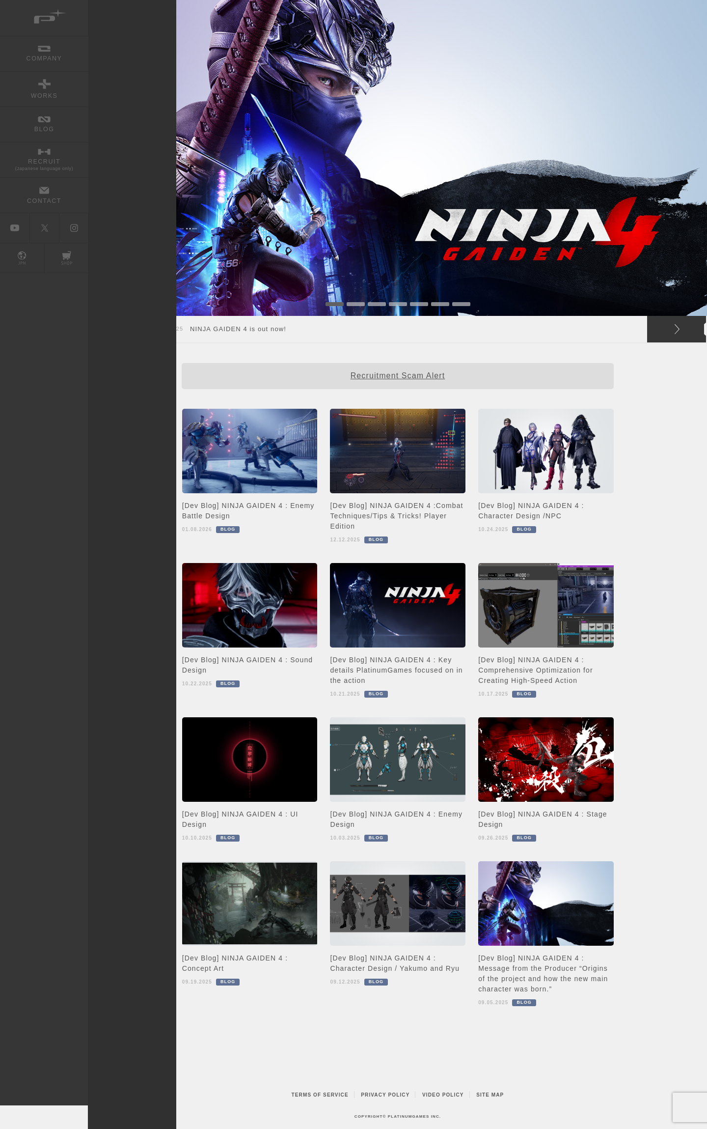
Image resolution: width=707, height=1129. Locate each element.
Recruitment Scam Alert (398, 375)
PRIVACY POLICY (385, 1095)
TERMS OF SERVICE (320, 1095)
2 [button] (356, 304)
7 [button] (461, 304)
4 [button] (398, 304)
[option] (397, 158)
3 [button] (377, 304)
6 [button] (440, 304)
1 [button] (335, 304)
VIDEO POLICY (443, 1095)
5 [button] (419, 304)
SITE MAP (490, 1095)
